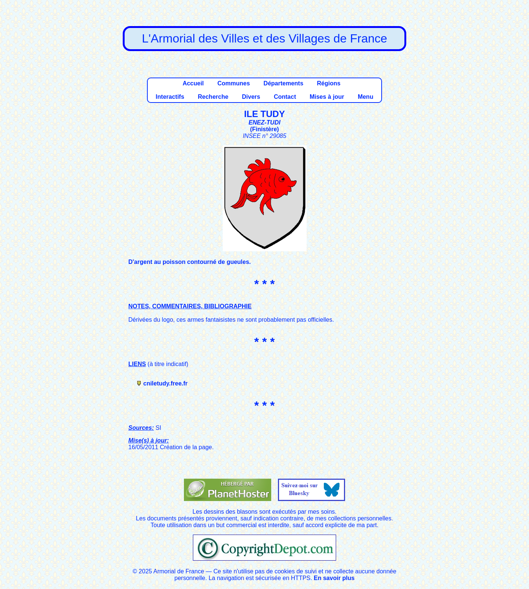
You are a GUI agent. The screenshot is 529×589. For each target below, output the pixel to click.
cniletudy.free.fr (165, 383)
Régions (328, 83)
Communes (233, 83)
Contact (285, 97)
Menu (365, 97)
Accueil (193, 83)
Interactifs (170, 97)
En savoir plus (334, 578)
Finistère (264, 129)
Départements (283, 83)
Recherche (213, 97)
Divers (251, 97)
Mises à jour (327, 97)
